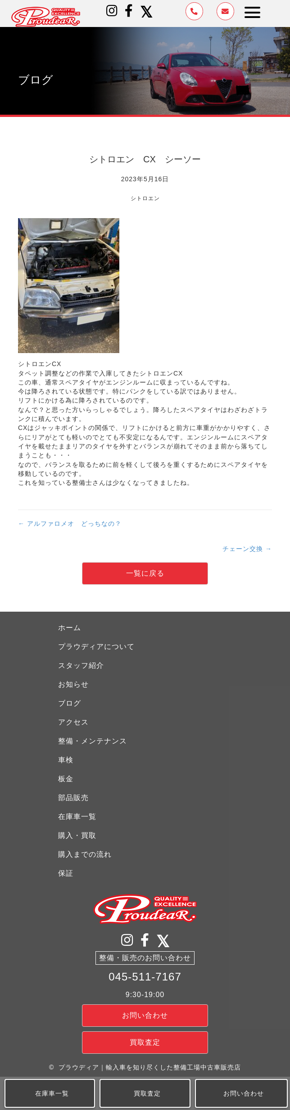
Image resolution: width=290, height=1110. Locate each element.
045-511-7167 (145, 977)
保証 (65, 873)
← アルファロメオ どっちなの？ (70, 523)
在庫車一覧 (77, 816)
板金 (65, 779)
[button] (112, 10)
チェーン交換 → (247, 548)
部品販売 (73, 797)
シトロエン (145, 198)
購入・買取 (77, 835)
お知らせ (73, 684)
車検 (65, 760)
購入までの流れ (85, 854)
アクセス (73, 722)
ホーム (69, 627)
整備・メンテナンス (92, 741)
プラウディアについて (96, 646)
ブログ (69, 703)
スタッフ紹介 (81, 665)
